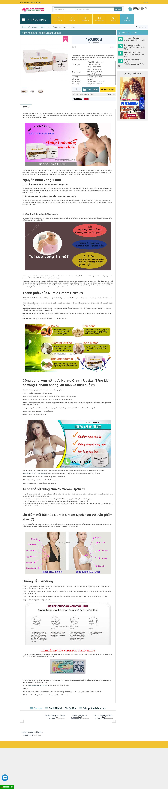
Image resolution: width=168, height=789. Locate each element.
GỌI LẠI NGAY (107, 89)
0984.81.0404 (7, 787)
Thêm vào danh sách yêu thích (83, 94)
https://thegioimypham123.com (37, 685)
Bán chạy (86, 19)
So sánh (111, 94)
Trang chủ (26, 27)
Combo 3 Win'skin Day (80, 715)
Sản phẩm (58, 19)
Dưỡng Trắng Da (36, 2)
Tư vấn (146, 2)
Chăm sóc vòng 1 (39, 27)
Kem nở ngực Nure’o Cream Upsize (34, 473)
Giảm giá (72, 19)
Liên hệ (113, 19)
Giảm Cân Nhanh (25, 2)
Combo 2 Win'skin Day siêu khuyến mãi (104, 715)
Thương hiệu (99, 19)
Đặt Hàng (90, 89)
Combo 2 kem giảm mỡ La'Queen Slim (32, 732)
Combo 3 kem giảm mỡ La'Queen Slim (56, 715)
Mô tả (26, 106)
